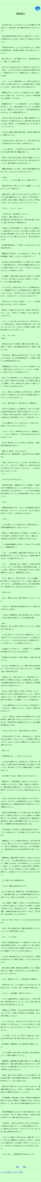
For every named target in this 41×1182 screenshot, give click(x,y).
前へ (24, 1167)
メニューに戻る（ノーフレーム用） (12, 1172)
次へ (17, 1167)
